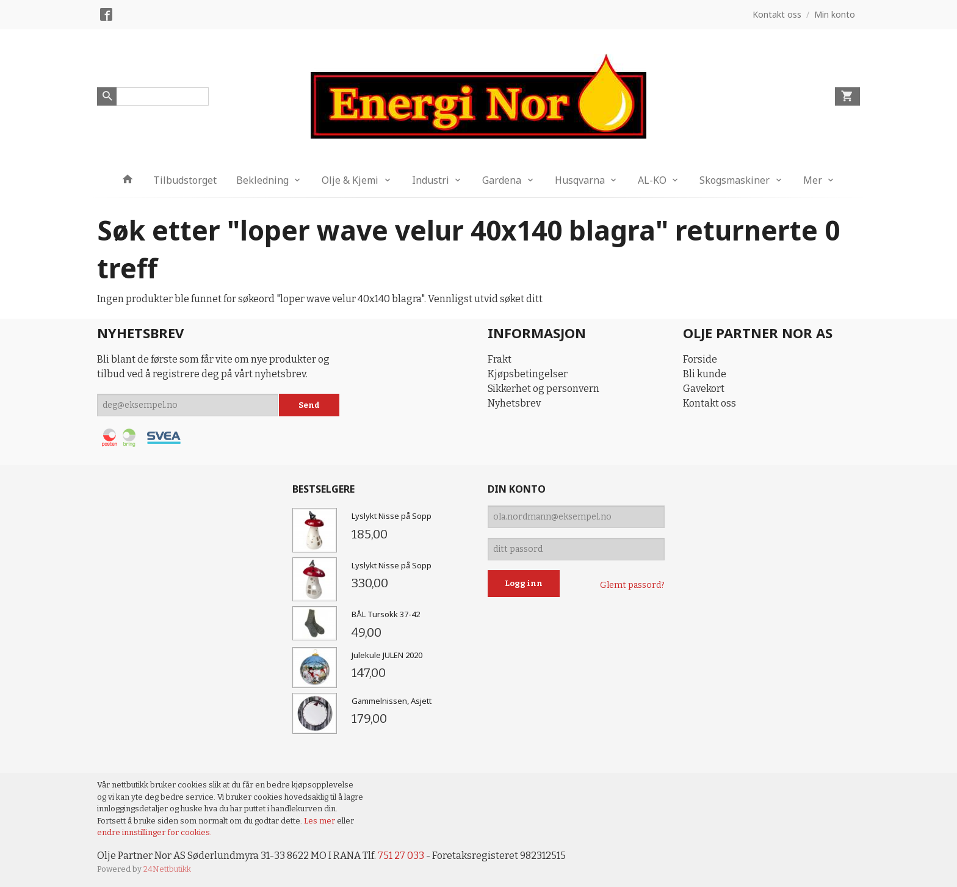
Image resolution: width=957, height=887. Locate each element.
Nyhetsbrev (514, 403)
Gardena (501, 180)
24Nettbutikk (167, 869)
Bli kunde (704, 374)
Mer (812, 180)
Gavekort (703, 388)
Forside (700, 359)
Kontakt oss (709, 403)
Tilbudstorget (185, 180)
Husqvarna (580, 180)
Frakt (499, 359)
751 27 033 (401, 855)
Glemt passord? (632, 585)
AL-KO (652, 180)
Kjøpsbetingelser (528, 374)
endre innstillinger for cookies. (154, 832)
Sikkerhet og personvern (543, 388)
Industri (430, 180)
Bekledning (262, 180)
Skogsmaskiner (734, 180)
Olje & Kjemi (350, 180)
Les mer (320, 820)
